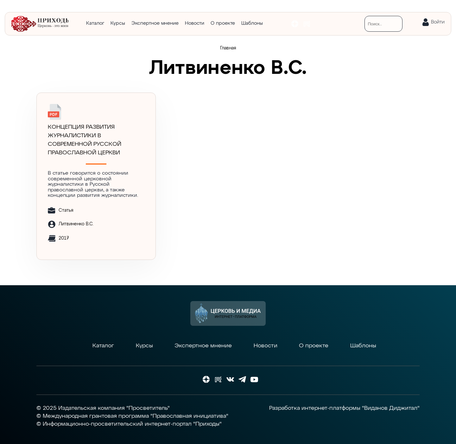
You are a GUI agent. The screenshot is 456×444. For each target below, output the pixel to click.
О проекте (223, 23)
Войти (438, 22)
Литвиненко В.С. (76, 224)
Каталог (95, 23)
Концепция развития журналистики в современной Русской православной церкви (84, 140)
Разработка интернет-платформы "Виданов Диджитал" (344, 408)
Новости (194, 23)
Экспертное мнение (155, 23)
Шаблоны (252, 23)
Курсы (118, 23)
